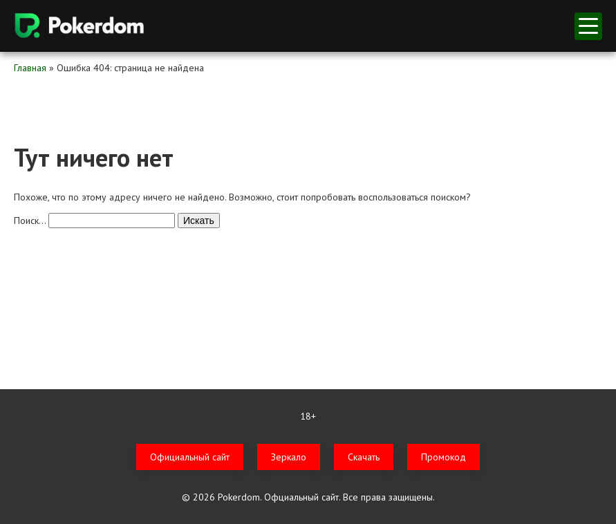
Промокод (443, 457)
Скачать (364, 457)
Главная (30, 68)
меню (588, 26)
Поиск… (30, 220)
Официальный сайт (190, 457)
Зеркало (288, 457)
